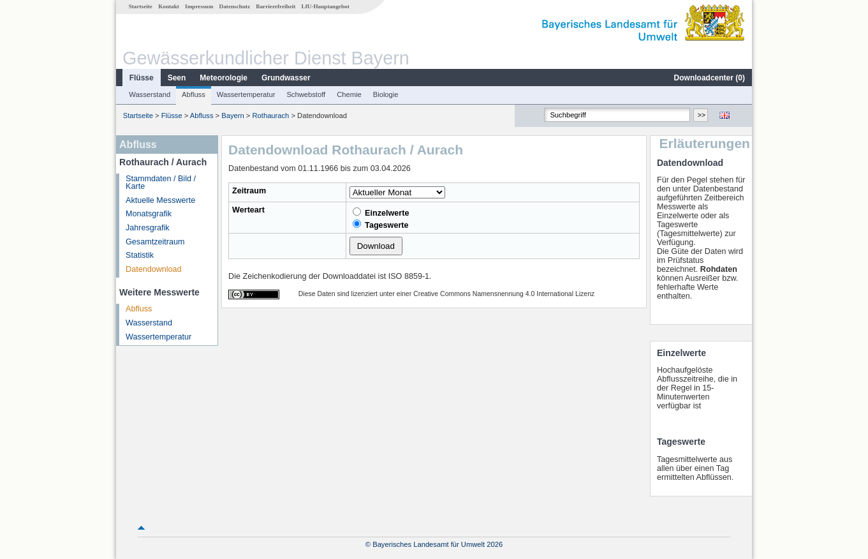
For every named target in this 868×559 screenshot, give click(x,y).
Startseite (140, 6)
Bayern (232, 115)
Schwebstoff (305, 94)
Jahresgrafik (148, 227)
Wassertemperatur (246, 94)
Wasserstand (149, 94)
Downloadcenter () (709, 77)
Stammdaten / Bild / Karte (161, 182)
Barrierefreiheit (275, 6)
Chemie (349, 94)
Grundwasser (286, 77)
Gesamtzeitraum (155, 241)
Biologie (386, 94)
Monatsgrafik (149, 213)
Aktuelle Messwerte (160, 200)
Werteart (248, 209)
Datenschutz (235, 6)
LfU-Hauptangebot (325, 6)
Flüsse (141, 77)
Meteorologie (223, 77)
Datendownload (154, 269)
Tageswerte (381, 225)
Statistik (140, 255)
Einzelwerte (381, 212)
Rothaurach (271, 115)
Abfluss (193, 94)
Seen (177, 77)
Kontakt (168, 6)
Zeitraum (249, 190)
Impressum (199, 6)
